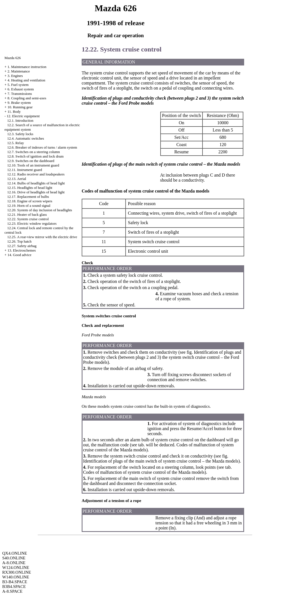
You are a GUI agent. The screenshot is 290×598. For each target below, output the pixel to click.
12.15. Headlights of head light (29, 188)
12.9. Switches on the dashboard (30, 161)
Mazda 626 (12, 58)
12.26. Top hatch (19, 241)
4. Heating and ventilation (26, 80)
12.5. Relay (15, 143)
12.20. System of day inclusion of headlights (39, 210)
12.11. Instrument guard (24, 170)
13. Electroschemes (22, 250)
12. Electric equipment (23, 116)
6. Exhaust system (21, 89)
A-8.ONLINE (13, 563)
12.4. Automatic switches (25, 138)
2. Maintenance (19, 71)
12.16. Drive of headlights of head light (36, 192)
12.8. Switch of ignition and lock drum (35, 156)
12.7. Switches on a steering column (33, 152)
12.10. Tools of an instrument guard (33, 165)
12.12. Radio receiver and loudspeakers (36, 174)
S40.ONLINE (13, 558)
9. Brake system (19, 102)
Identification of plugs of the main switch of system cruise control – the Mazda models (160, 461)
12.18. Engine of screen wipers (29, 201)
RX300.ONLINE (16, 572)
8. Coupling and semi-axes (27, 98)
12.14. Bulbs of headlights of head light (36, 183)
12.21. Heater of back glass (27, 214)
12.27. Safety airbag (22, 246)
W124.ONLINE (15, 567)
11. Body (14, 111)
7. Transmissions (20, 94)
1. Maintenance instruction (27, 67)
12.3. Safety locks (20, 134)
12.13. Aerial (16, 179)
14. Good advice (20, 255)
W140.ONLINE (15, 577)
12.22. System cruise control (28, 219)
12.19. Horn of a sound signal (28, 205)
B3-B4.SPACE (14, 582)
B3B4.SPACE (14, 586)
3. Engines (15, 76)
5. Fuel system (18, 85)
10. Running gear (20, 107)
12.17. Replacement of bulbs (28, 196)
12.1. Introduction (20, 120)
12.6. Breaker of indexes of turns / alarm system (42, 147)
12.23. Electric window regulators (32, 223)
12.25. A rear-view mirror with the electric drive (42, 237)
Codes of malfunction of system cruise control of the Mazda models (144, 472)
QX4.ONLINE (14, 553)
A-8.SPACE (12, 591)
